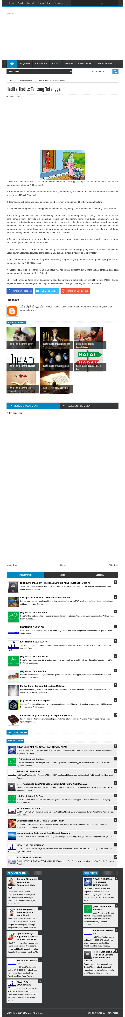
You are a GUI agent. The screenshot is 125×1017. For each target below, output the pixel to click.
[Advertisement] (81, 33)
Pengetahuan (104, 64)
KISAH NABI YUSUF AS (28, 771)
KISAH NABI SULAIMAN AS (30, 845)
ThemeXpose (112, 1013)
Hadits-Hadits (14, 97)
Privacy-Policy (44, 3)
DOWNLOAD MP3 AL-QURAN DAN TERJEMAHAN (42, 747)
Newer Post (12, 565)
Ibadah (69, 64)
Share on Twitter (46, 291)
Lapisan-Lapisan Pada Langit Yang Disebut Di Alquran (44, 833)
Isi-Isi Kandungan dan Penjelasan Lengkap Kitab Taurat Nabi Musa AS (52, 784)
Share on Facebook (19, 291)
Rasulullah (84, 64)
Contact (30, 3)
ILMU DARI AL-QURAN (33, 1013)
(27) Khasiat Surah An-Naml (31, 759)
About (20, 3)
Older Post (113, 565)
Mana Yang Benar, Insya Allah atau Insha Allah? (26, 912)
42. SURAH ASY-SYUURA (29, 857)
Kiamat (56, 64)
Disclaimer (58, 3)
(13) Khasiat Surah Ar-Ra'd (30, 796)
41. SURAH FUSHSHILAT (29, 808)
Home (11, 3)
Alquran (25, 64)
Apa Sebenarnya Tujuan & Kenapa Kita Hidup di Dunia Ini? (27, 936)
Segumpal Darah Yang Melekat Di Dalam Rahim (40, 821)
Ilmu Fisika (41, 64)
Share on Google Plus (74, 291)
